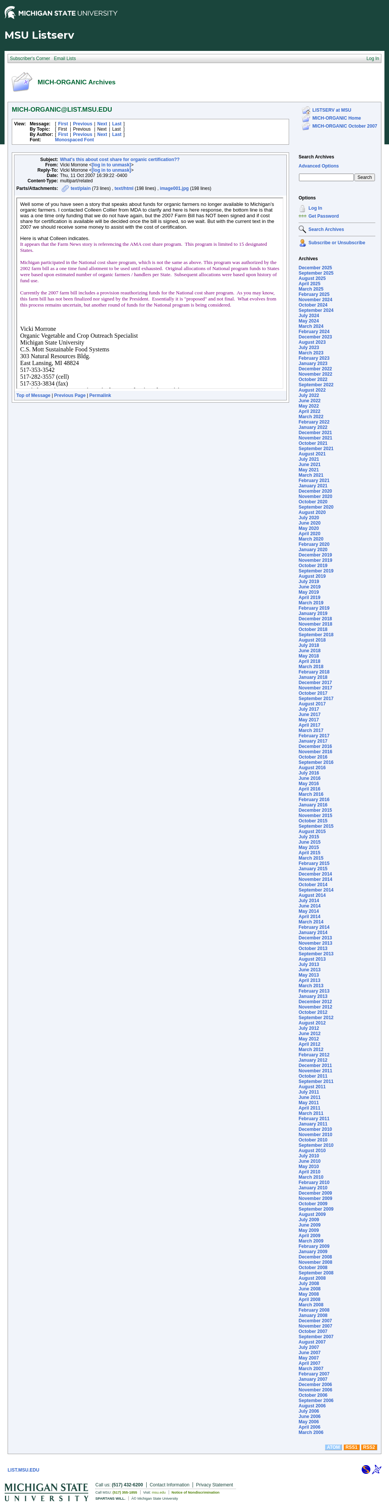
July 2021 (309, 459)
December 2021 (315, 432)
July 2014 (309, 900)
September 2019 (316, 571)
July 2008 (309, 1283)
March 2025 (311, 289)
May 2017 (309, 719)
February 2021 (314, 480)
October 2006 (313, 1395)
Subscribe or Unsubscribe (336, 242)
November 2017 (315, 688)
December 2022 (315, 369)
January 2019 (313, 613)
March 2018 (311, 666)
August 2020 (312, 512)
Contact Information (170, 1485)
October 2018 (313, 629)
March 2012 (311, 1049)
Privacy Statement (214, 1485)
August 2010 (312, 1150)
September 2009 (316, 1209)
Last (117, 123)
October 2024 (313, 305)
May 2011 (309, 1102)
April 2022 (309, 411)
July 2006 (309, 1411)
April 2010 (309, 1172)
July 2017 (309, 709)
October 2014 (313, 884)
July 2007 (309, 1347)
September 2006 (316, 1400)
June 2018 (310, 650)
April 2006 (309, 1427)
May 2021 (309, 470)
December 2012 (315, 1001)
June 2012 (310, 1033)
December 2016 (315, 746)
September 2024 (316, 310)
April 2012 (309, 1044)
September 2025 (316, 273)
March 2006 (311, 1432)
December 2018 (315, 618)
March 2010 (311, 1177)
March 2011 (311, 1113)
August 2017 (312, 704)
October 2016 (313, 757)
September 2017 (316, 698)
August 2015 (312, 831)
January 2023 (313, 363)
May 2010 (309, 1166)
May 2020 (309, 528)
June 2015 (310, 842)
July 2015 (309, 836)
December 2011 (315, 1065)
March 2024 (311, 326)
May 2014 (309, 911)
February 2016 (314, 799)
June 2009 (310, 1225)
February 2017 (314, 735)
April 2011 (309, 1108)
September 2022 (316, 384)
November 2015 (315, 815)
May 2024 (309, 321)
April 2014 (309, 916)
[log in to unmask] (111, 165)
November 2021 (315, 438)
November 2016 (315, 751)
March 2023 (311, 353)
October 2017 (313, 693)
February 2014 (314, 927)
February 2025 (314, 294)
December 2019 (315, 555)
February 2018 (314, 672)
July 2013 (309, 964)
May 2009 (309, 1230)
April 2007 (309, 1363)
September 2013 (316, 953)
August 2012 (312, 1023)
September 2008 (316, 1273)
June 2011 (310, 1097)
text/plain (81, 188)
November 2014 (315, 879)
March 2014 (311, 922)
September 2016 (316, 762)
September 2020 (316, 507)
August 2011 (312, 1086)
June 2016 (310, 778)
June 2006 (310, 1416)
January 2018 (313, 677)
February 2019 (314, 608)
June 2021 (310, 464)
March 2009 (311, 1241)
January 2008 (313, 1315)
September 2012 (316, 1017)
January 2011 (313, 1124)
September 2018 (316, 634)
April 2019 (309, 597)
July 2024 (309, 315)
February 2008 (314, 1310)
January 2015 (313, 868)
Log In (315, 208)
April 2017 (309, 725)
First (63, 123)
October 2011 (313, 1076)
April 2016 (309, 789)
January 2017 (313, 741)
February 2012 (314, 1055)
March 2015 (311, 858)
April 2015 (309, 852)
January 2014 (313, 932)
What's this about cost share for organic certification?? (120, 159)
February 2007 (314, 1374)
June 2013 (310, 969)
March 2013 (311, 985)
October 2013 (313, 948)
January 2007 (313, 1379)
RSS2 (369, 1447)
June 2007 (310, 1352)
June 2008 (310, 1289)
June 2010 (310, 1161)
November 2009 (315, 1198)
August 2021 (312, 454)
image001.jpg (174, 188)
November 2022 (315, 374)
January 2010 (313, 1187)
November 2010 (315, 1134)
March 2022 (311, 416)
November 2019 (315, 560)
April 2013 (309, 980)
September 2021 (316, 448)
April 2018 (309, 661)
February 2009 (314, 1246)
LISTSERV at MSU (331, 110)
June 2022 (310, 400)
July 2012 (309, 1028)
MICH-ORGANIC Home (336, 118)
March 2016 (311, 794)
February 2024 (314, 331)
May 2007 (309, 1358)
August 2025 (312, 278)
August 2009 (312, 1214)
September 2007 (316, 1336)
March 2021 (311, 475)
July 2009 (309, 1219)
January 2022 (313, 427)
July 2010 (309, 1156)
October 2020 (313, 501)
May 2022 (309, 406)
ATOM (333, 1447)
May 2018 (309, 656)
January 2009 (313, 1251)
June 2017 (310, 714)
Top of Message (33, 395)
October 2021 (313, 443)
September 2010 (316, 1145)
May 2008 (309, 1294)
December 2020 (315, 491)
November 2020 (315, 496)
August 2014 (312, 895)
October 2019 (313, 565)
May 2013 (309, 975)
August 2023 (312, 342)
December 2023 (315, 337)
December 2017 (315, 682)
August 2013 (312, 959)
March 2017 (311, 730)
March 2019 (311, 602)
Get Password (323, 216)
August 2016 (312, 767)
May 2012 (309, 1039)
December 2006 (315, 1384)
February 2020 (314, 544)
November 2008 (315, 1262)
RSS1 (351, 1447)
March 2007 (311, 1368)
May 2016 (309, 783)
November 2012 (315, 1007)
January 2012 (313, 1060)
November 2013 (315, 943)
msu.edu (159, 1492)
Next (102, 123)
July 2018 (309, 645)
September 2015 (316, 826)
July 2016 (309, 773)
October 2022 (313, 379)
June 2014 (310, 906)
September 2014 (316, 890)
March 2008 (311, 1304)
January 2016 (313, 805)
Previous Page (70, 395)
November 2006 (315, 1390)
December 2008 (315, 1257)
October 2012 (313, 1012)
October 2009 (313, 1203)
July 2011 (309, 1092)
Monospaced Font (74, 139)
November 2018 (315, 624)
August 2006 (312, 1406)
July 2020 (309, 517)
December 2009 (315, 1193)
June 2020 (310, 523)
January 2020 (313, 549)
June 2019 (310, 587)
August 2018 (312, 640)
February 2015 (314, 863)
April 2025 (309, 283)
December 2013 (315, 938)
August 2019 (312, 576)
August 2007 (312, 1342)
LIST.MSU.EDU (23, 1470)
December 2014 (315, 874)
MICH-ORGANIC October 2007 (344, 126)
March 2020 (311, 539)
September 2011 (316, 1081)
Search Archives (316, 157)
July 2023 (309, 347)
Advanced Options (319, 166)
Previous (82, 123)
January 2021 (313, 485)
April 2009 (309, 1235)
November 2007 (315, 1326)
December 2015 (315, 810)
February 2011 (314, 1118)
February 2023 (314, 358)
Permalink (100, 395)
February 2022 (314, 422)
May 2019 (309, 592)
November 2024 (315, 299)
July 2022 (309, 395)
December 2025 (315, 267)
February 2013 (314, 991)
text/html (123, 188)
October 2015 (313, 821)
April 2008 (309, 1299)
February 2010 (314, 1182)
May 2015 (309, 847)
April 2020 (309, 533)
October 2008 (313, 1267)
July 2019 (309, 581)
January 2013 (313, 996)
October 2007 (313, 1331)
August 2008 (312, 1278)
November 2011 (315, 1070)
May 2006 (309, 1421)
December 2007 (315, 1320)
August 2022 (312, 390)
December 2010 (315, 1129)
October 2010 (313, 1140)
